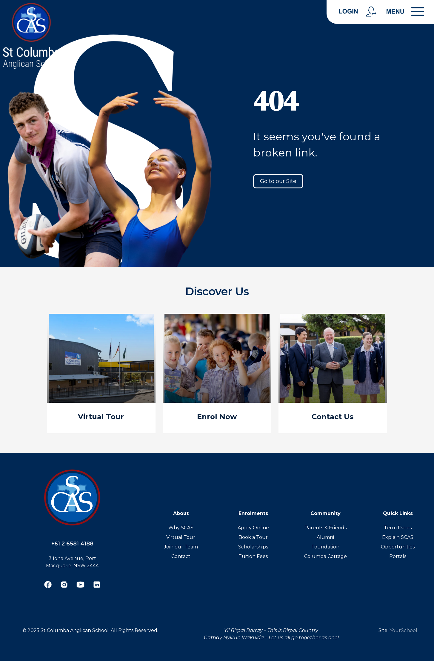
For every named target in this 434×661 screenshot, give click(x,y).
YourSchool (403, 630)
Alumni (325, 537)
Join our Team (181, 547)
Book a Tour (253, 537)
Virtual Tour (180, 537)
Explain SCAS (397, 537)
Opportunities (398, 547)
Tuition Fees (253, 556)
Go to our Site (278, 181)
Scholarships (253, 547)
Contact (180, 556)
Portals (397, 556)
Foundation (325, 547)
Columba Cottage (325, 556)
